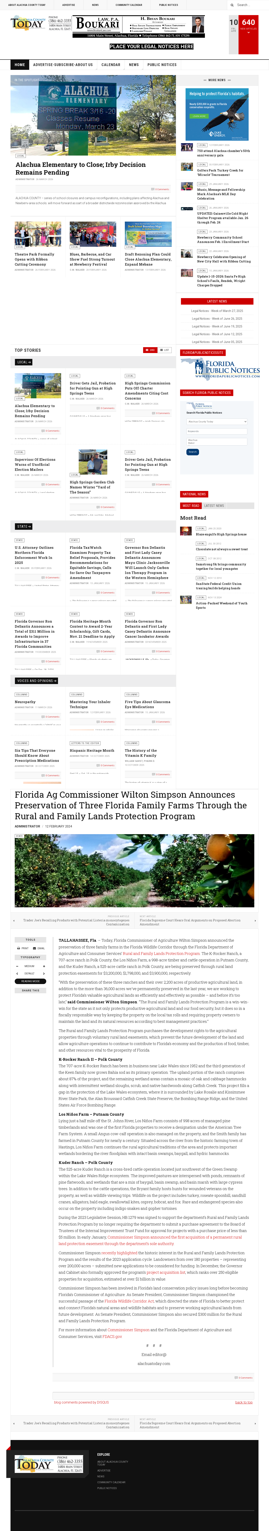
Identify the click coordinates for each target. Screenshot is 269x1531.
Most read (191, 506)
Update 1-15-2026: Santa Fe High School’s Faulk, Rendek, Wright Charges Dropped (221, 280)
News (95, 5)
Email (39, 948)
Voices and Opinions (35, 681)
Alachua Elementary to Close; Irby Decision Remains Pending (81, 168)
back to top (244, 1402)
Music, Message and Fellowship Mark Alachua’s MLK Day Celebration (221, 194)
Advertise (68, 5)
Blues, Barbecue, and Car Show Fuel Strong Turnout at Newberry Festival (92, 259)
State (22, 527)
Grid (150, 350)
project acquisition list (166, 1272)
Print (23, 948)
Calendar (113, 66)
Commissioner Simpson (129, 1329)
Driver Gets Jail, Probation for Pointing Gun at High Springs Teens (93, 388)
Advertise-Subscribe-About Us (65, 66)
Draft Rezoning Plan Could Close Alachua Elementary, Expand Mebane (148, 259)
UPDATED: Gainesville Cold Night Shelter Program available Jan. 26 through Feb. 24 (222, 218)
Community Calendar (129, 5)
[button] (162, 80)
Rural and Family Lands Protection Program (161, 953)
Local (22, 362)
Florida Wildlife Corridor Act (129, 1301)
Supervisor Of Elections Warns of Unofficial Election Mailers (35, 464)
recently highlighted (119, 1252)
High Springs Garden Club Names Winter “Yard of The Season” (92, 487)
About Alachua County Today (26, 5)
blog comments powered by (81, 1402)
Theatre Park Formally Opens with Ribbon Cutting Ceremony (34, 259)
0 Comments (162, 189)
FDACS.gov (112, 1336)
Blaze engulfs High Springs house (221, 534)
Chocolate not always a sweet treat (222, 549)
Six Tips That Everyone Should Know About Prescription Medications (37, 755)
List (164, 350)
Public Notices (168, 5)
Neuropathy (25, 702)
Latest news (214, 506)
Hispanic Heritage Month (92, 750)
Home (20, 64)
